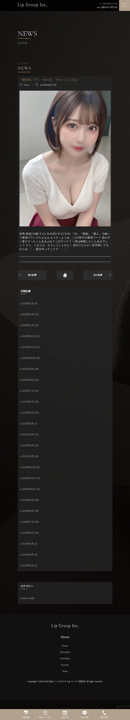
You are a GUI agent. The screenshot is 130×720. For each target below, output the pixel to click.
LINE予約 (84, 714)
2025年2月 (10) (30, 445)
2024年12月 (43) (31, 467)
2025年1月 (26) (30, 456)
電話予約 (104, 714)
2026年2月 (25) (30, 314)
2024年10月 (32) (31, 489)
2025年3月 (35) (30, 434)
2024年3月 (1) (29, 565)
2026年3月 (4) (29, 303)
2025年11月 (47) (31, 347)
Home (65, 645)
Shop (65, 671)
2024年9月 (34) (30, 500)
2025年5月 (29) (30, 412)
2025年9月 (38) (30, 369)
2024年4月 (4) (29, 554)
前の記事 (32, 275)
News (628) (28, 598)
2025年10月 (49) (31, 358)
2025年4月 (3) (29, 423)
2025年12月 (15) (31, 336)
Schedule (65, 658)
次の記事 (98, 275)
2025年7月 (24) (30, 390)
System (65, 664)
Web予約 (65, 714)
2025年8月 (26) (30, 380)
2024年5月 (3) (29, 543)
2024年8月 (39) (30, 511)
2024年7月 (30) (30, 522)
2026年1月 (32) (30, 325)
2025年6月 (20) (30, 401)
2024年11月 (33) (31, 478)
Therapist (65, 652)
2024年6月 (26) (30, 532)
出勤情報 (26, 714)
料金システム (45, 714)
